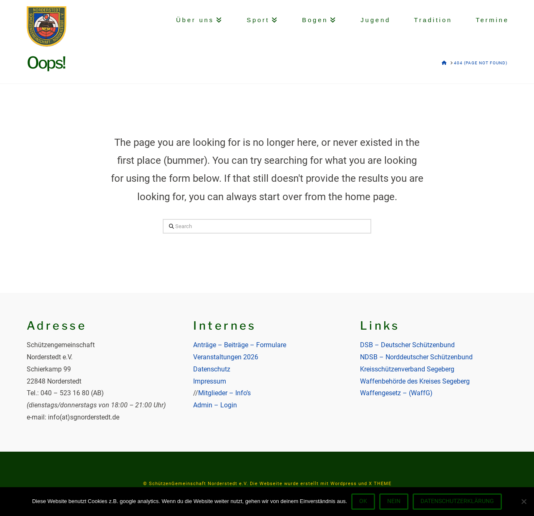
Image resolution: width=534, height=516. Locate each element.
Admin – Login (215, 405)
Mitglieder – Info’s (224, 393)
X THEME (380, 483)
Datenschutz (211, 369)
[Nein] (523, 501)
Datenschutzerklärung (457, 501)
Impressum (209, 381)
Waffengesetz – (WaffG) (396, 393)
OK (363, 501)
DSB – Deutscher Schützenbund (407, 345)
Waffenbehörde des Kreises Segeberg (415, 381)
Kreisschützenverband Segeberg (407, 369)
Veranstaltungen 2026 (225, 357)
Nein (393, 501)
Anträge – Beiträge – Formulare (239, 345)
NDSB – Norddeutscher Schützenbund (416, 357)
